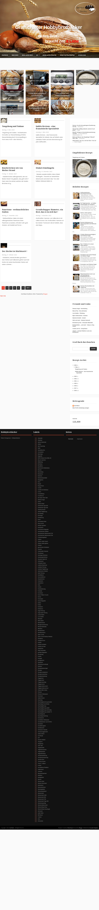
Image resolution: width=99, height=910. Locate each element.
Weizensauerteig (42, 803)
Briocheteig (40, 472)
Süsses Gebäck (41, 739)
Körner (39, 597)
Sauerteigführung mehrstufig (44, 710)
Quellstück (40, 662)
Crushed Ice (41, 495)
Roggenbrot (40, 678)
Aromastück (40, 452)
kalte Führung (41, 573)
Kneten (39, 587)
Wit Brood (40, 815)
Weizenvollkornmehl (42, 805)
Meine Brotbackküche (67, 55)
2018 (75, 385)
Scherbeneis (41, 718)
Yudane (39, 817)
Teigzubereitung (41, 753)
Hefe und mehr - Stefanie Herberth (81, 320)
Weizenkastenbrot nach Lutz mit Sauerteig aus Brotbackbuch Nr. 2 (87, 275)
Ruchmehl (40, 696)
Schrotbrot (40, 723)
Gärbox (39, 539)
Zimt (39, 819)
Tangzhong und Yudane (88, 80)
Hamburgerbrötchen (42, 557)
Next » (28, 287)
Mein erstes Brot (27, 55)
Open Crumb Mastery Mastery (45, 636)
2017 (75, 388)
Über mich (15, 55)
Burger (39, 483)
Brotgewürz (40, 480)
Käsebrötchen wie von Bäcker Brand (12, 169)
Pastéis (39, 642)
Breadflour (40, 466)
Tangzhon (40, 741)
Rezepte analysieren (43, 672)
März (76, 367)
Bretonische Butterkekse (44, 468)
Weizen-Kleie (41, 781)
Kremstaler (40, 599)
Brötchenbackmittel (42, 478)
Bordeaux (40, 464)
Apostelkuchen (41, 450)
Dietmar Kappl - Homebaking (80, 308)
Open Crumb (41, 634)
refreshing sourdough (43, 664)
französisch (40, 527)
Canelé (39, 487)
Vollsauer (40, 771)
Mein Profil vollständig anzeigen (81, 408)
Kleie (39, 585)
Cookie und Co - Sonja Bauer (80, 328)
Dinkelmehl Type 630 (43, 505)
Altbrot (39, 444)
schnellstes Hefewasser (43, 719)
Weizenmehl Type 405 (43, 801)
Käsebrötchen (41, 579)
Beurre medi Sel (42, 460)
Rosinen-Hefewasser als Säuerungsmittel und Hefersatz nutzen (88, 224)
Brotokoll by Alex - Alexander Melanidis (83, 322)
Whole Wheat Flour (42, 807)
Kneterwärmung (41, 589)
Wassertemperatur (42, 773)
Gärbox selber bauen (43, 541)
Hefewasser (40, 561)
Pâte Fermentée (42, 650)
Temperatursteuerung (43, 757)
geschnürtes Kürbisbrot (43, 547)
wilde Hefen (40, 813)
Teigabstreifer (41, 747)
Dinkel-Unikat (41, 503)
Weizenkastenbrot (42, 791)
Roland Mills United (42, 690)
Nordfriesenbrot (41, 632)
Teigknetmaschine (42, 749)
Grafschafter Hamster (43, 551)
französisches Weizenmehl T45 (45, 533)
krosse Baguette (42, 600)
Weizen (39, 779)
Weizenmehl (41, 793)
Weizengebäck (41, 789)
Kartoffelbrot (41, 575)
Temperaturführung (42, 755)
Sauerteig (40, 700)
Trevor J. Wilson (42, 763)
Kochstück (40, 593)
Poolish (39, 656)
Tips (37, 55)
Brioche (39, 470)
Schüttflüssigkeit (42, 725)
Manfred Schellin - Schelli (79, 318)
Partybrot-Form (41, 640)
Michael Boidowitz (42, 626)
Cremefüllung (41, 493)
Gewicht (40, 549)
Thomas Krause (41, 761)
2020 (75, 383)
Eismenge (40, 515)
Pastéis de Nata (41, 646)
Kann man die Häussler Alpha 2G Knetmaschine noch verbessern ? (12, 93)
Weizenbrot (40, 785)
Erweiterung (41, 517)
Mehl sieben (41, 620)
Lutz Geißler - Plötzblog (79, 313)
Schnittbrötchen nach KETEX (45, 721)
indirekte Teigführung (43, 569)
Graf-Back (76, 405)
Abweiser (40, 440)
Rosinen (40, 692)
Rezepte (40, 670)
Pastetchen (40, 648)
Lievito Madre (41, 614)
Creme (39, 491)
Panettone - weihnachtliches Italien (15, 211)
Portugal (40, 658)
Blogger (45, 294)
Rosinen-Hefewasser (43, 694)
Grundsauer (40, 553)
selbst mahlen (41, 733)
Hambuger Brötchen (42, 555)
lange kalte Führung (42, 612)
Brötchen (40, 476)
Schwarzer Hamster (42, 729)
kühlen (39, 602)
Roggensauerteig (42, 682)
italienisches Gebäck (43, 571)
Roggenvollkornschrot (43, 688)
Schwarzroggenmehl (43, 731)
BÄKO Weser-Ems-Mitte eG (44, 458)
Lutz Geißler (41, 616)
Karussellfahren (41, 577)
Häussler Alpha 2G (42, 559)
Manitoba (40, 618)
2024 (75, 365)
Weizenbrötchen (42, 787)
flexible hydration (42, 525)
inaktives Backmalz (42, 565)
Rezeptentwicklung (42, 676)
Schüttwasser (41, 727)
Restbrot (40, 666)
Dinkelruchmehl (41, 509)
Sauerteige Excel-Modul (43, 704)
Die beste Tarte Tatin (43, 497)
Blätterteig (40, 462)
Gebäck (39, 545)
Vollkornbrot (40, 769)
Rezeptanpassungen (43, 668)
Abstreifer (40, 438)
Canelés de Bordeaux (43, 489)
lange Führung (41, 610)
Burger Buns (41, 485)
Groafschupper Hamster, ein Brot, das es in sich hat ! (49, 211)
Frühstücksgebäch (42, 537)
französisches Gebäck (43, 531)
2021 (75, 381)
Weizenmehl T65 (42, 799)
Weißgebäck (41, 777)
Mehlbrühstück (41, 622)
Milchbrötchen (41, 630)
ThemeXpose (70, 828)
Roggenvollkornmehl (43, 686)
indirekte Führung (42, 567)
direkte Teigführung (42, 511)
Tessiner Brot (41, 759)
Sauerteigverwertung (43, 716)
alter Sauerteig (41, 446)
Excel (39, 519)
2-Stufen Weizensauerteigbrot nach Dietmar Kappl (88, 235)
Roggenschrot (41, 684)
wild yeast (40, 811)
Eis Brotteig (40, 513)
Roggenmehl (41, 680)
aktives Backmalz (42, 442)
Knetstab (40, 591)
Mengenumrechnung (43, 624)
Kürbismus (40, 608)
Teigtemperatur (41, 751)
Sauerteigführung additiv (44, 708)
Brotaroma (40, 474)
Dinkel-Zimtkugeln (45, 168)
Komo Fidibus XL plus (43, 595)
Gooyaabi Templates (93, 828)
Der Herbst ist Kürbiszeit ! (14, 251)
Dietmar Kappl (41, 499)
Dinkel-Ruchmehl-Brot (62, 110)
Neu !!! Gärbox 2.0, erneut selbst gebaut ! (87, 244)
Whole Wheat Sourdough (44, 809)
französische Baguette (43, 529)
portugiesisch (41, 660)
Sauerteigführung (42, 706)
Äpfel (39, 448)
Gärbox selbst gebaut (37, 80)
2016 (75, 390)
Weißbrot (40, 775)
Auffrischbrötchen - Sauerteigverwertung (85, 193)
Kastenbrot (40, 581)
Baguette (40, 456)
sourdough (40, 735)
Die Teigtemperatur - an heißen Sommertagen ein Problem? (88, 204)
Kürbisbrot (40, 606)
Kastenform (40, 583)
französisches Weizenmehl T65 (45, 535)
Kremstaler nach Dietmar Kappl (88, 264)
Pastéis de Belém (42, 644)
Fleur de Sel (41, 523)
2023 (75, 376)
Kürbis (39, 604)
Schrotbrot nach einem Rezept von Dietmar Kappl (88, 255)
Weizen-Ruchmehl (42, 783)
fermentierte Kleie (42, 521)
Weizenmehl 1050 (42, 795)
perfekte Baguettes (42, 652)
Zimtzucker (40, 821)
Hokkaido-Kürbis (42, 563)
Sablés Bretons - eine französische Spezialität (47, 127)
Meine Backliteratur (49, 55)
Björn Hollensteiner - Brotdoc (80, 315)
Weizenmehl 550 (42, 797)
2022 (75, 378)
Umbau (39, 765)
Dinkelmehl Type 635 (43, 507)
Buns (39, 481)
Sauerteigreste (41, 714)
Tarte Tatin (40, 745)
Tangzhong (40, 743)
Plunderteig (40, 654)
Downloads (82, 55)
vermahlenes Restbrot (43, 767)
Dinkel (39, 501)
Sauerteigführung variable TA (45, 712)
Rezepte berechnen (42, 674)
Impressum (79, 439)
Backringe (40, 454)
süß (39, 737)
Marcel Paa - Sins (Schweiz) (80, 311)
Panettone (40, 638)
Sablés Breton (41, 698)
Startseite (5, 55)
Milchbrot (40, 628)
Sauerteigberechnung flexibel (45, 702)
